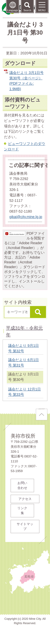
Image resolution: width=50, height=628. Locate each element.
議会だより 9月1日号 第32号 (23, 348)
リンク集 (22, 510)
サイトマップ (25, 526)
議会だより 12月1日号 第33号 (24, 392)
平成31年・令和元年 (24, 331)
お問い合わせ (22, 485)
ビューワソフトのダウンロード (24, 146)
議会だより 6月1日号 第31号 (23, 362)
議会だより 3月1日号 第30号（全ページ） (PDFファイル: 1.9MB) (26, 81)
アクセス (25, 499)
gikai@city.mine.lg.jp (25, 217)
